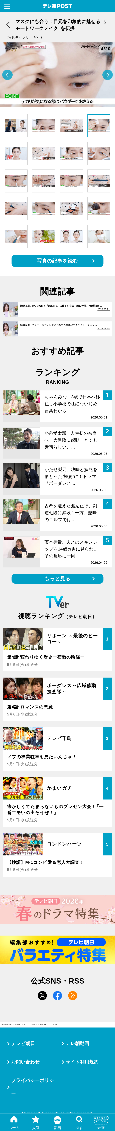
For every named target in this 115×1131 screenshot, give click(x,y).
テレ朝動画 (77, 1043)
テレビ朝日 (23, 1043)
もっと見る (57, 578)
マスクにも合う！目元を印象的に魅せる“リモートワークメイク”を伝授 (37, 1024)
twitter (42, 995)
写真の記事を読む (57, 261)
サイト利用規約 (82, 1062)
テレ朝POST (57, 6)
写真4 (55, 1024)
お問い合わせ (25, 1062)
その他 (17, 1024)
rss (72, 995)
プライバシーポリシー (32, 1087)
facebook (57, 995)
